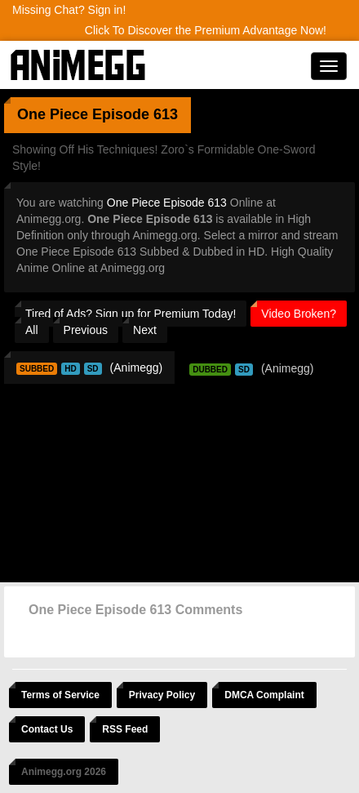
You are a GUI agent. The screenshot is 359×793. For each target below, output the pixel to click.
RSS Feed (125, 729)
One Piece (52, 114)
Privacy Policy (162, 695)
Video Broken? (298, 313)
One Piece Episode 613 (167, 202)
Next (145, 329)
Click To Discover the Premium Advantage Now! (205, 30)
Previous (86, 329)
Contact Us (47, 729)
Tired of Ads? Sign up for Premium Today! (130, 313)
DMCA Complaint (264, 695)
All (31, 329)
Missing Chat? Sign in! (69, 9)
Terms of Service (60, 695)
